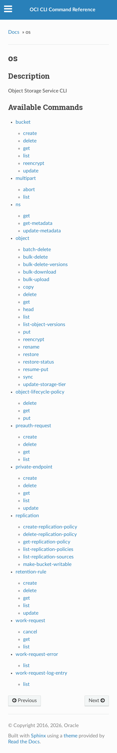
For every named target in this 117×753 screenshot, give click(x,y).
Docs (13, 32)
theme (70, 735)
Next (97, 700)
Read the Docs (24, 741)
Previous (24, 700)
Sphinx (38, 735)
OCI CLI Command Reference (62, 9)
